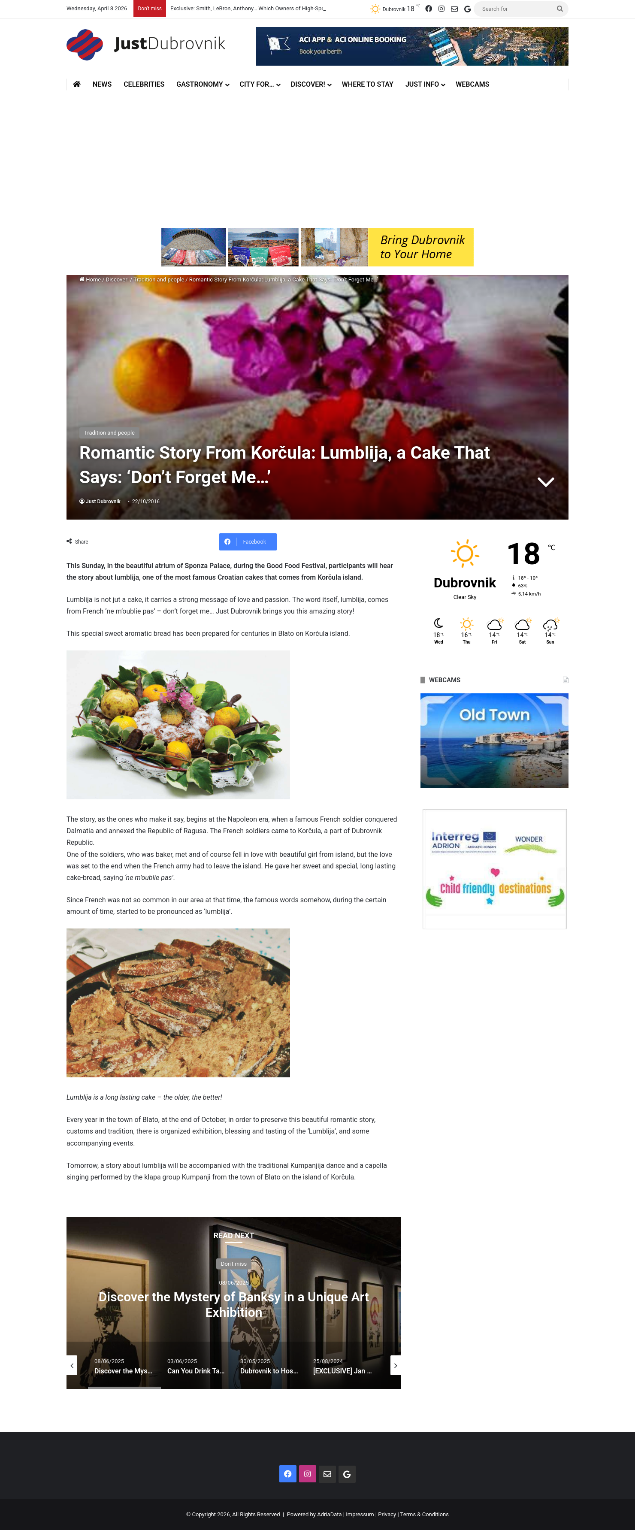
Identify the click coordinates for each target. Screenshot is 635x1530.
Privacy (387, 1514)
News (102, 84)
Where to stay (367, 84)
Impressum (360, 1514)
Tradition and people (158, 279)
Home (90, 279)
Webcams (472, 84)
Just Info (422, 84)
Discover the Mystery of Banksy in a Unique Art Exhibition (234, 1304)
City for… (257, 84)
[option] (234, 1303)
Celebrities (144, 84)
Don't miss (234, 1263)
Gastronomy (199, 84)
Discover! (308, 84)
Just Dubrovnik (103, 502)
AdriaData (329, 1514)
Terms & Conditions (424, 1514)
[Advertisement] (317, 159)
